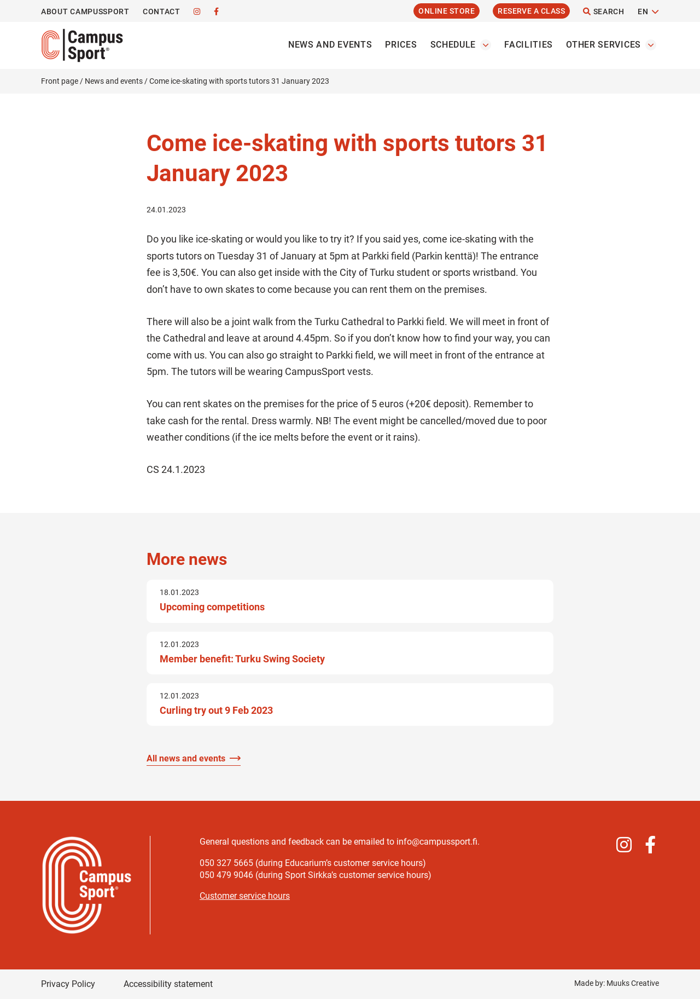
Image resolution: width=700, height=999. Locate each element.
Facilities (528, 44)
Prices (401, 44)
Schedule (453, 44)
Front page (59, 81)
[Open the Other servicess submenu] (650, 44)
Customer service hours (245, 896)
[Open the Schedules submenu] (485, 44)
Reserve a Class (531, 11)
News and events (330, 44)
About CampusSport (85, 11)
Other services (603, 44)
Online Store (446, 11)
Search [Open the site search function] (604, 11)
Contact (161, 11)
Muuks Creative (632, 983)
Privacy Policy (68, 984)
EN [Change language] (643, 11)
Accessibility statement (168, 984)
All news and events (186, 758)
